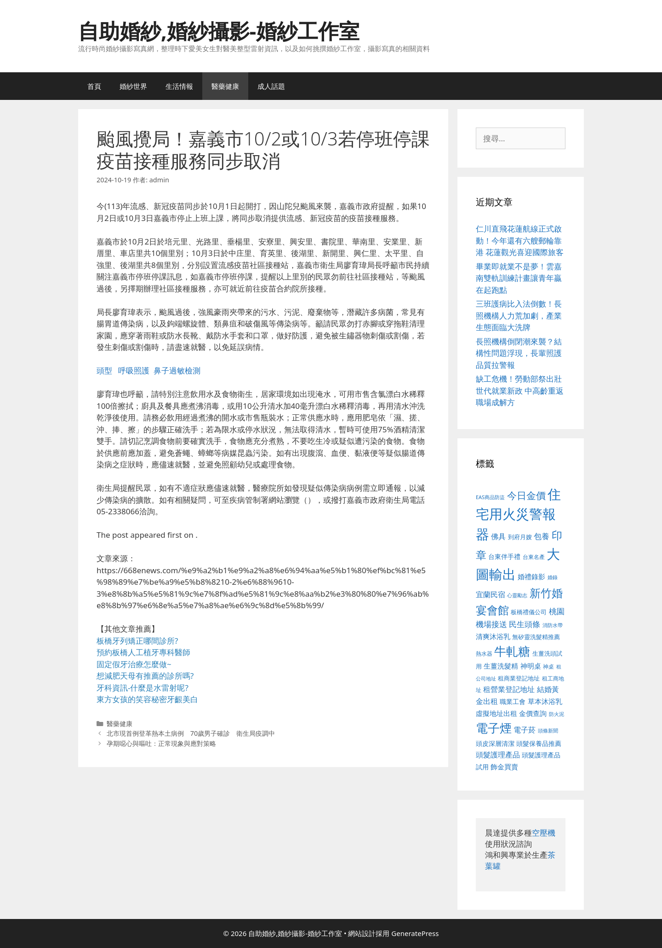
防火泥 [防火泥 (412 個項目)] (556, 714)
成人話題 (271, 86)
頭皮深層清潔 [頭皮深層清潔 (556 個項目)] (495, 743)
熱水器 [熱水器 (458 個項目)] (484, 653)
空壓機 (543, 832)
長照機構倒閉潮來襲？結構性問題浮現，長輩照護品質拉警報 (519, 353)
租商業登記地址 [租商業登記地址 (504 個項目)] (519, 678)
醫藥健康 (225, 86)
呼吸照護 (133, 370)
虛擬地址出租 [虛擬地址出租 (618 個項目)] (496, 713)
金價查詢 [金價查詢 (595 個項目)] (533, 713)
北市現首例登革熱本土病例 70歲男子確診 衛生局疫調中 (191, 733)
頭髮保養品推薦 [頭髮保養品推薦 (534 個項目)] (538, 743)
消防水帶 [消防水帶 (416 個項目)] (552, 625)
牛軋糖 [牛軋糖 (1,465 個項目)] (512, 651)
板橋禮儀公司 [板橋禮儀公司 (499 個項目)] (529, 612)
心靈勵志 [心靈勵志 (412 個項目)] (517, 595)
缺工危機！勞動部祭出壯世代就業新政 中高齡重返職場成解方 (520, 390)
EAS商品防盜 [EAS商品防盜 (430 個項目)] (490, 497)
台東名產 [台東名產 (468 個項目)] (534, 557)
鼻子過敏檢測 (177, 370)
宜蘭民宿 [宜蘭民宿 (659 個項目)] (490, 594)
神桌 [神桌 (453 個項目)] (548, 666)
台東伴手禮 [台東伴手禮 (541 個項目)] (504, 556)
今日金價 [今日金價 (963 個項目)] (526, 495)
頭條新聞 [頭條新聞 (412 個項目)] (548, 730)
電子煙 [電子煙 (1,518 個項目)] (494, 728)
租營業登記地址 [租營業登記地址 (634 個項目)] (509, 689)
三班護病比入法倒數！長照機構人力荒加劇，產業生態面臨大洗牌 (519, 315)
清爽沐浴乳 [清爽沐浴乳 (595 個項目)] (493, 636)
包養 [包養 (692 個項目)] (541, 536)
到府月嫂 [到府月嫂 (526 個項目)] (520, 537)
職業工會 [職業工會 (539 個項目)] (512, 701)
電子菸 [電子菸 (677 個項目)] (525, 729)
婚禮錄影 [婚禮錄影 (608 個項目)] (531, 576)
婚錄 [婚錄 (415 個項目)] (553, 577)
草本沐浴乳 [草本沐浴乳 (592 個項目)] (545, 701)
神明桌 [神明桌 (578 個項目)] (530, 665)
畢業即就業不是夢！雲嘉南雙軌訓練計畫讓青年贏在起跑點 (519, 278)
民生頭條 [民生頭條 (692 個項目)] (524, 624)
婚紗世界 (133, 86)
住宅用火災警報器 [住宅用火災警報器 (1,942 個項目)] (518, 514)
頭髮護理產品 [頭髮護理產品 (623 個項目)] (498, 755)
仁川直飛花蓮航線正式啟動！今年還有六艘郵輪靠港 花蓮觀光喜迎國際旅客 (520, 240)
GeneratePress (415, 933)
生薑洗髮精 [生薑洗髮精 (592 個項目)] (501, 665)
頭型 (104, 370)
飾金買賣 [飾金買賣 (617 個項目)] (504, 766)
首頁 (94, 86)
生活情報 (179, 86)
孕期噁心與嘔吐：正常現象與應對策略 (161, 743)
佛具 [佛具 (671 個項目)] (498, 536)
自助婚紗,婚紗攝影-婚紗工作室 (219, 31)
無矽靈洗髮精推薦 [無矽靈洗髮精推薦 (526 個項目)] (536, 637)
